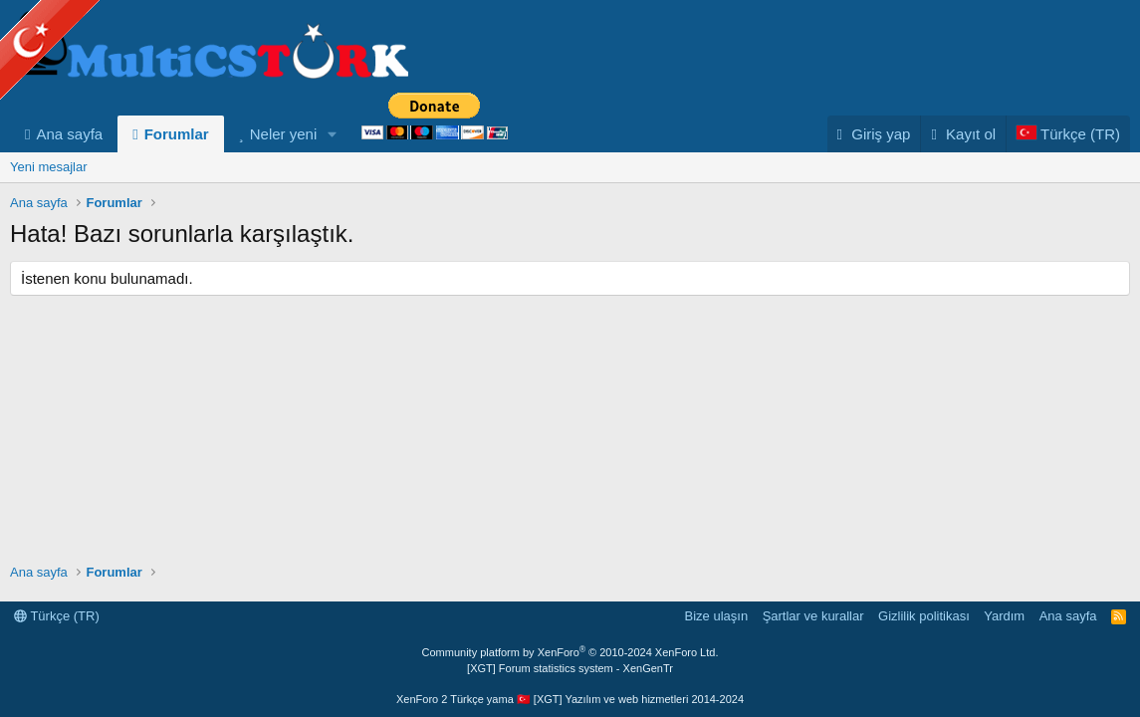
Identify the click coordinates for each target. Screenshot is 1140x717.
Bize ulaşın (717, 615)
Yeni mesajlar (49, 166)
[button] (332, 134)
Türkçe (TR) (57, 615)
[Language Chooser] (1068, 134)
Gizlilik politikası (924, 615)
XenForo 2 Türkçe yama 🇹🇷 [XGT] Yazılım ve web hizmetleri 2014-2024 (570, 699)
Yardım (1004, 615)
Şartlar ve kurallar (813, 615)
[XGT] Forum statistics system (570, 668)
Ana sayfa (69, 133)
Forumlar (176, 133)
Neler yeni (284, 133)
